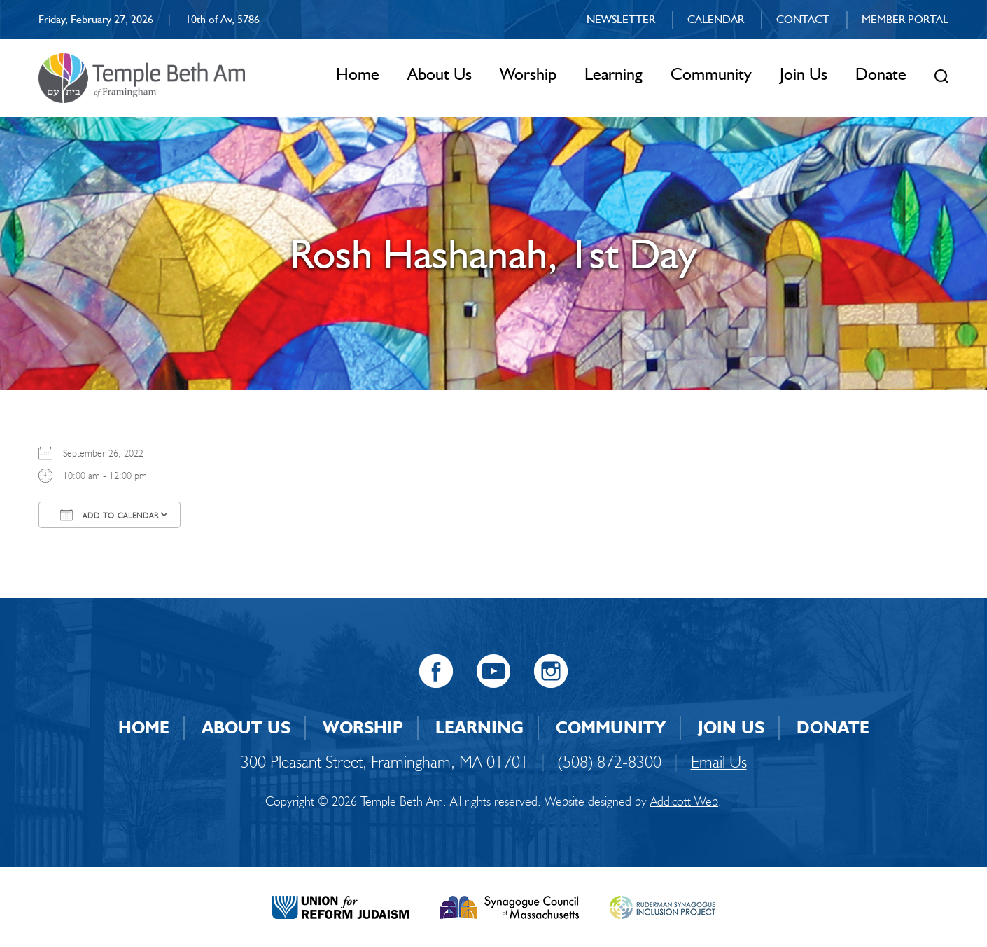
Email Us (719, 762)
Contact (803, 19)
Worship (528, 74)
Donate (880, 74)
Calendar (715, 19)
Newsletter (621, 19)
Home (357, 74)
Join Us (803, 74)
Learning (613, 74)
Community (711, 74)
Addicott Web (684, 801)
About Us (439, 74)
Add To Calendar (109, 515)
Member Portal (905, 19)
